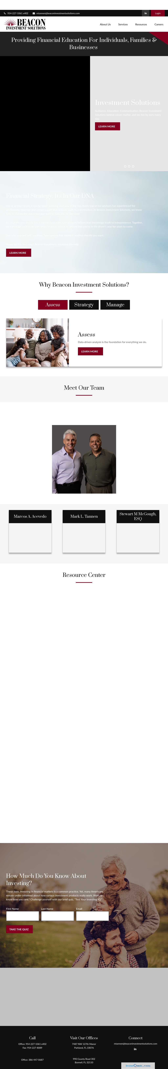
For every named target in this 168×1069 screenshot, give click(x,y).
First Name (12, 898)
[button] (105, 14)
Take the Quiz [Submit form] (19, 919)
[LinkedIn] (145, 3)
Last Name (47, 898)
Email (79, 898)
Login (157, 3)
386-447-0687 (36, 1049)
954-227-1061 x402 (15, 3)
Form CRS (87, 1061)
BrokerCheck (115, 1067)
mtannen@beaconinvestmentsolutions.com (56, 3)
